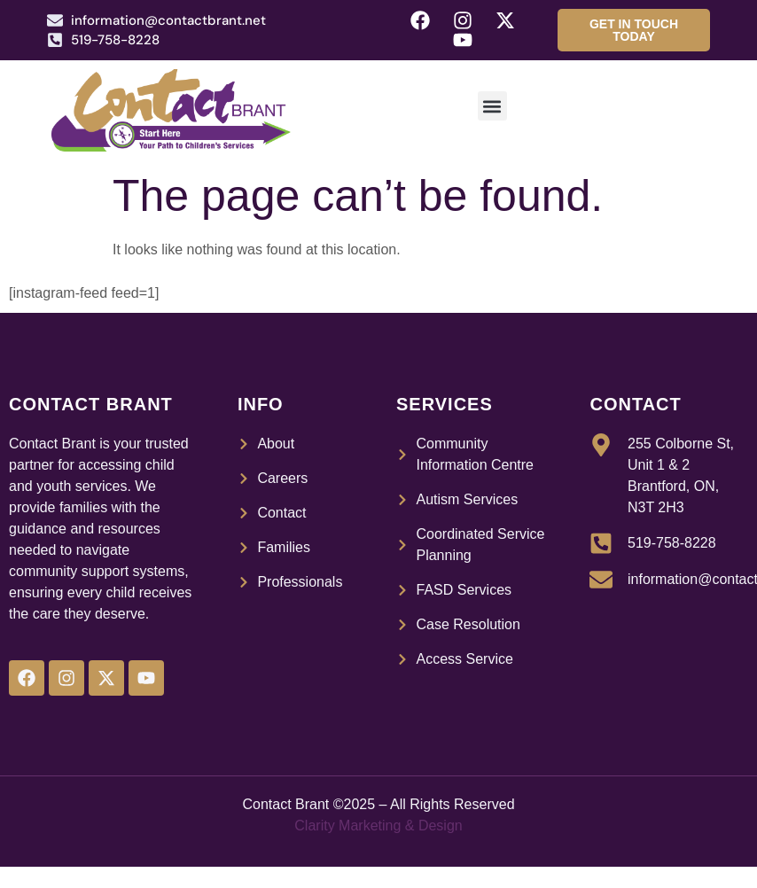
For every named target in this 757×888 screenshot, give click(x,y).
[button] (492, 106)
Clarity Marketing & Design (378, 825)
